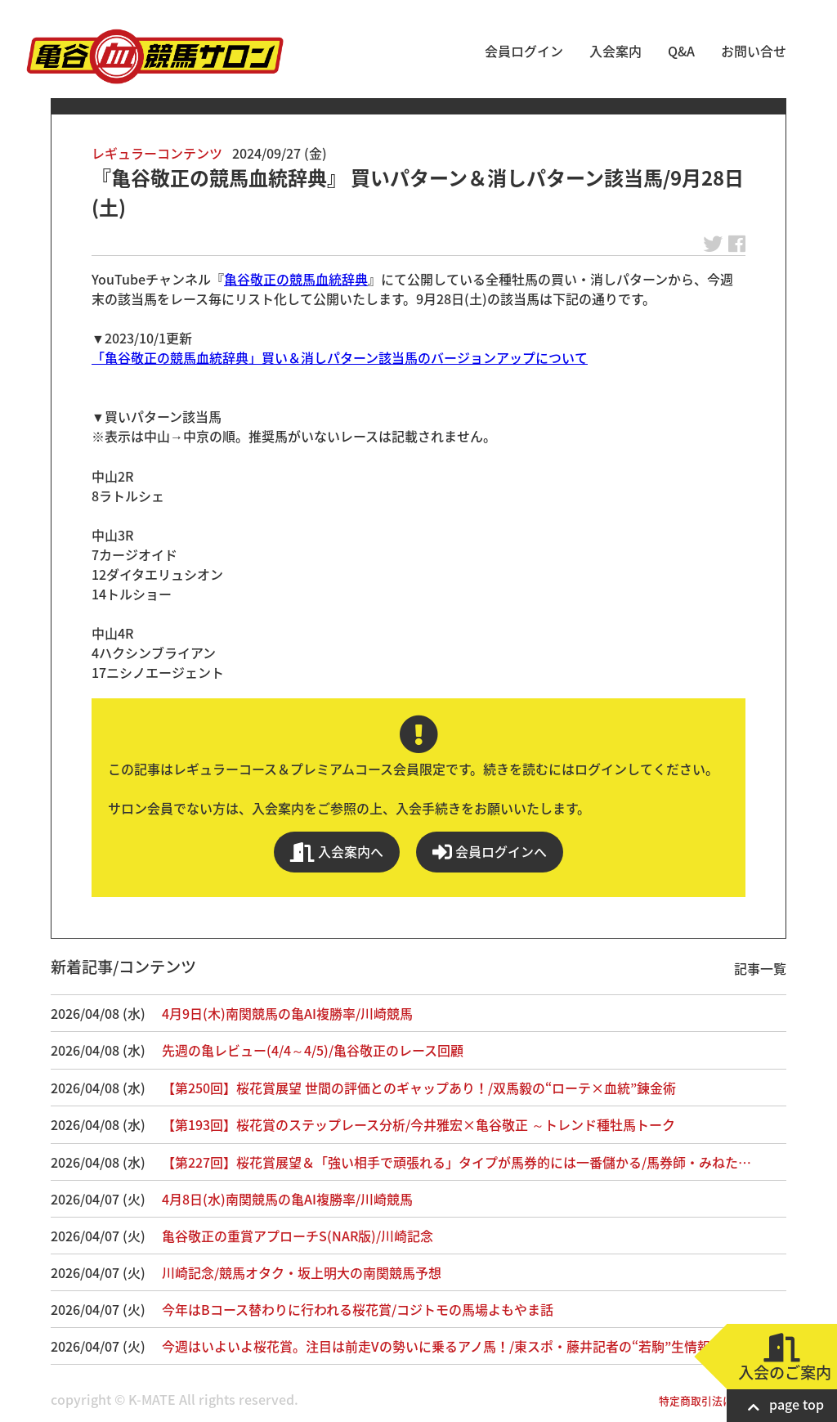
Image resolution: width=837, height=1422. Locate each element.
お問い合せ (753, 51)
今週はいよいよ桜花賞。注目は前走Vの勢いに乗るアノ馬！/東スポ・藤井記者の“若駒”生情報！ (442, 1346)
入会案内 (615, 51)
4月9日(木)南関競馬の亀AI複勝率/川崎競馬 (287, 1013)
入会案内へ (336, 851)
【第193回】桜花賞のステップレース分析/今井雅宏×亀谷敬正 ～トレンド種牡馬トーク (418, 1124)
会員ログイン (524, 51)
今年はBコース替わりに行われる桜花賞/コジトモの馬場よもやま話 (357, 1309)
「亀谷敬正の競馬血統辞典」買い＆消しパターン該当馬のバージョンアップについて (340, 357)
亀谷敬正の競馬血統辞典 (296, 279)
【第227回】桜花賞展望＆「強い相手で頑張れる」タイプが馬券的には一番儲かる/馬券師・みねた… (456, 1162)
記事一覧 (760, 968)
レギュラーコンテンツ (157, 153)
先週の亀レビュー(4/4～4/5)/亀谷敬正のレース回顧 (312, 1050)
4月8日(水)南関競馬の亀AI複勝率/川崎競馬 (287, 1199)
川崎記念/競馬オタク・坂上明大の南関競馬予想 (301, 1272)
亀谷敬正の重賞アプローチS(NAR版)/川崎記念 (297, 1235)
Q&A (681, 51)
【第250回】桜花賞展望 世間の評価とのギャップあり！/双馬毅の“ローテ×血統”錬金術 (419, 1087)
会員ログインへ (489, 851)
